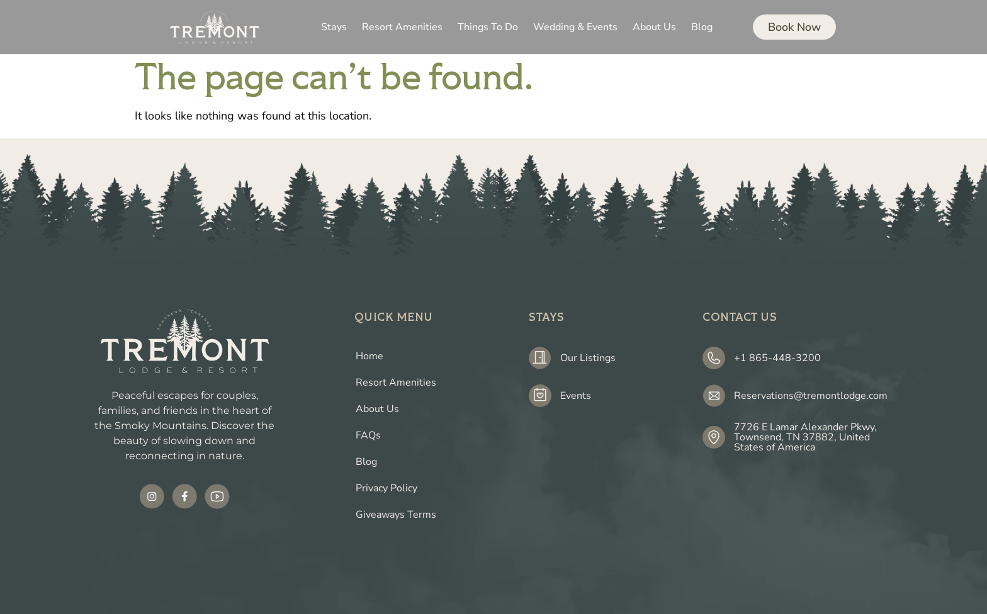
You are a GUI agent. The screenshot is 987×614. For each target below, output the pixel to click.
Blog (366, 462)
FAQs (368, 435)
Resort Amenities (396, 382)
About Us (377, 409)
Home (369, 356)
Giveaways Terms (396, 515)
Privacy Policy (386, 488)
